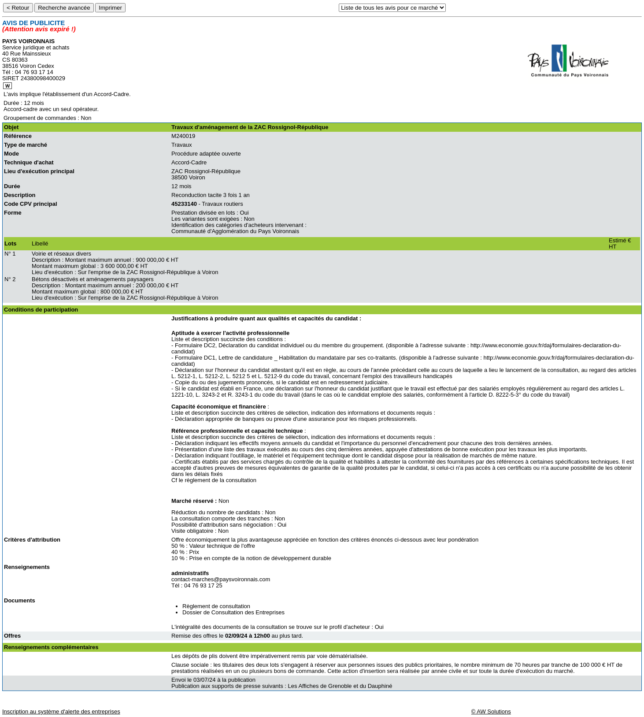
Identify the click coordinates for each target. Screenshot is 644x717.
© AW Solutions (491, 711)
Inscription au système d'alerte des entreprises (61, 711)
